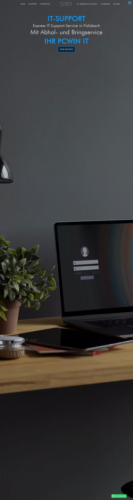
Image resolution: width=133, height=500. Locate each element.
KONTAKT (116, 4)
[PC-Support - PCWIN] (66, 4)
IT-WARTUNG (105, 4)
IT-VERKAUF (44, 4)
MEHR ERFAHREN (66, 49)
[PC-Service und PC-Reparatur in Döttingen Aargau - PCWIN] (119, 497)
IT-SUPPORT (32, 4)
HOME (22, 4)
